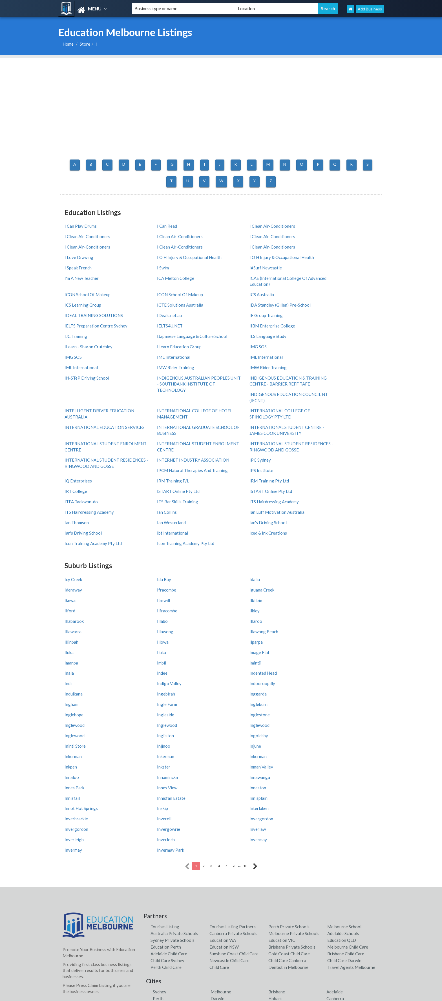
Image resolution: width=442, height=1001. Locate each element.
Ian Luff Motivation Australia (333, 449)
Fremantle (162, 876)
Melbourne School (344, 777)
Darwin (217, 849)
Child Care (219, 818)
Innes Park (74, 660)
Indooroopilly (77, 588)
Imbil (149, 567)
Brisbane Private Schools (291, 797)
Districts (71, 879)
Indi (228, 577)
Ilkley (311, 526)
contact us (192, 917)
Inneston (233, 660)
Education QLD (341, 791)
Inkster (312, 639)
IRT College (317, 428)
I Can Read (155, 224)
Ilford (150, 526)
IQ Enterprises (319, 418)
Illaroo (231, 536)
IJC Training (76, 306)
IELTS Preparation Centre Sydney (176, 296)
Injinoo (151, 629)
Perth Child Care (166, 818)
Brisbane (276, 842)
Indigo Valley (318, 577)
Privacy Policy (157, 970)
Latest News (155, 943)
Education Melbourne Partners (254, 934)
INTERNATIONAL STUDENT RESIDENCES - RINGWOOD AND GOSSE (338, 392)
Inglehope (315, 598)
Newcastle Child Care (229, 811)
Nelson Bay (163, 856)
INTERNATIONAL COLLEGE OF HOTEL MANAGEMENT (95, 372)
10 (245, 717)
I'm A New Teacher (323, 255)
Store (85, 43)
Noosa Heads (339, 856)
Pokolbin (161, 883)
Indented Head (158, 577)
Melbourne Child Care (347, 797)
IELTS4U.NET (238, 296)
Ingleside (73, 608)
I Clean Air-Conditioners (248, 224)
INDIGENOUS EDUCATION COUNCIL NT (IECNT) (341, 340)
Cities (68, 870)
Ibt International (80, 470)
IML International (322, 316)
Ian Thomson (77, 459)
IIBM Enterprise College (328, 296)
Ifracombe (74, 516)
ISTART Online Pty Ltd (86, 439)
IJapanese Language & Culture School (180, 306)
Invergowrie (156, 690)
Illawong (73, 547)
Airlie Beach (222, 876)
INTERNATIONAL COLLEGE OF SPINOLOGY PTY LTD (175, 372)
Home (68, 43)
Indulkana (154, 588)
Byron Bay (220, 856)
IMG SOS (153, 316)
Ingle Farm (155, 598)
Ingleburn (234, 598)
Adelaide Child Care (169, 804)
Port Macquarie (225, 883)
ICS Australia (237, 275)
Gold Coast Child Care (289, 804)
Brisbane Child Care (345, 804)
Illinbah (232, 547)
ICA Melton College (83, 265)
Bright (159, 862)
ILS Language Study (243, 306)
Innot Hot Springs (241, 670)
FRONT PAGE (76, 950)
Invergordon (317, 680)
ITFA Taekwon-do (241, 439)
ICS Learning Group (324, 275)
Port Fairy (336, 869)
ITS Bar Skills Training (326, 439)
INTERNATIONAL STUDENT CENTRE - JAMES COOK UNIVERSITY (100, 389)
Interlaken (74, 680)
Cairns (217, 862)
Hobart (275, 849)
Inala (310, 567)
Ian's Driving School (243, 459)
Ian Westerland (159, 459)
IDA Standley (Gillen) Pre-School (175, 285)
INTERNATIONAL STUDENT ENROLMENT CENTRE (172, 389)
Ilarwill (312, 516)
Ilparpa (71, 557)
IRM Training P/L (161, 428)
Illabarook (74, 536)
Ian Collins (235, 449)
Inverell (232, 680)
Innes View (155, 660)
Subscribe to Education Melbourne (176, 926)
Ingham (71, 598)
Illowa (311, 547)
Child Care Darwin (344, 811)
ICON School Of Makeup (248, 265)
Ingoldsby (315, 618)
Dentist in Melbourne (288, 818)
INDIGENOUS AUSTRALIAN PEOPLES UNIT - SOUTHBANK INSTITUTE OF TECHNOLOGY (174, 343)
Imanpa (71, 567)
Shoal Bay (220, 869)
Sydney (159, 842)
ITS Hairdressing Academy (89, 449)
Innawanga (316, 649)
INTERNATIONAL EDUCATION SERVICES (255, 372)
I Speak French (78, 255)
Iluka (149, 557)
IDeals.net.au (318, 285)
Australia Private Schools (174, 784)
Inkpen (231, 639)
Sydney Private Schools (173, 791)
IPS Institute (237, 418)
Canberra (335, 849)
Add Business (370, 8)
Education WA (222, 791)
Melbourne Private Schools (293, 784)
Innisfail (313, 660)
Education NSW (224, 797)
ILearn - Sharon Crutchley (329, 306)
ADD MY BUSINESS (81, 941)
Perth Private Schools (289, 777)
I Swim (151, 255)
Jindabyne (277, 856)
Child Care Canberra (287, 811)
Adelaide (334, 842)
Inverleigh (315, 690)
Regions (70, 862)
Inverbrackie (156, 680)
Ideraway (314, 505)
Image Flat (316, 557)
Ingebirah (234, 588)
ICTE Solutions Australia (88, 285)
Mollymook (278, 876)
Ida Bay (152, 505)
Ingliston (233, 618)
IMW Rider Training (243, 326)
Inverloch (73, 700)
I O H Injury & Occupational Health (257, 244)
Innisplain (154, 670)
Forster (333, 862)
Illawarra (314, 536)
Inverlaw (233, 690)
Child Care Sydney (167, 811)
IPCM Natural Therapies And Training (341, 408)
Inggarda (314, 588)
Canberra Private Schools (233, 784)
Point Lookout (281, 869)
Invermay (153, 700)
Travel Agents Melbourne (351, 818)
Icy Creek (73, 505)
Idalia (230, 505)
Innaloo (152, 649)
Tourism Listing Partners (232, 777)
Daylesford (163, 869)
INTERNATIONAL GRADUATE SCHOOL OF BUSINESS (334, 372)
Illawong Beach (159, 547)
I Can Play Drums (81, 224)
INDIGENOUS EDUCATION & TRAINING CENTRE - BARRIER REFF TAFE (260, 343)
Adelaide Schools (343, 784)
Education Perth (166, 797)
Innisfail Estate (79, 670)
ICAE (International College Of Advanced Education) (174, 268)
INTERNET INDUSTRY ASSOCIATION (166, 411)
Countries (72, 854)
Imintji (231, 567)
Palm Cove (336, 876)
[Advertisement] (221, 97)
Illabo (150, 536)
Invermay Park (319, 700)
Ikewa (230, 516)
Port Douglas (281, 862)
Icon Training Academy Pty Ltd (253, 470)
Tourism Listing (165, 777)
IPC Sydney (236, 408)
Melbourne (221, 842)
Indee (70, 577)
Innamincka (235, 649)
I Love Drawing (159, 244)
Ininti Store (75, 629)
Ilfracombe (235, 526)
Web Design (155, 952)
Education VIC (281, 791)
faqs (166, 961)
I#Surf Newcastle (241, 255)
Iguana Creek (157, 516)
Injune (231, 629)
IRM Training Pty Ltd (245, 428)
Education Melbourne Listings (330, 995)
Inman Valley (76, 649)
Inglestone (155, 608)
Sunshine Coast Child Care (233, 804)
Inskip (311, 670)
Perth (158, 849)
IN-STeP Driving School (87, 337)
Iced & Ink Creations (163, 470)
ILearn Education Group (87, 316)
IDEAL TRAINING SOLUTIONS (254, 285)
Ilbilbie (71, 526)
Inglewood (235, 608)
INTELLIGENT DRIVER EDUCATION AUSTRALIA (340, 356)
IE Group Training (81, 296)
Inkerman (314, 629)
